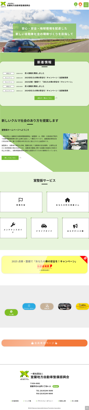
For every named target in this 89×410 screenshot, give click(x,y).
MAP (56, 386)
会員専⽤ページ (44, 343)
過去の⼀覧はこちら (44, 98)
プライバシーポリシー (45, 401)
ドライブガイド (44, 228)
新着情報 (15, 401)
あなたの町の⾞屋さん (68, 202)
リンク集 (28, 401)
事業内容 (21, 202)
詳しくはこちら (10, 158)
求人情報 (75, 401)
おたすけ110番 (75, 228)
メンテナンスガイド (13, 227)
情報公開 (62, 401)
